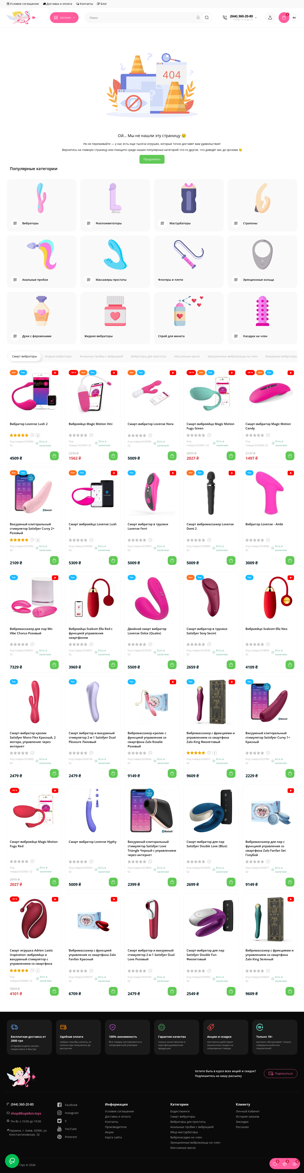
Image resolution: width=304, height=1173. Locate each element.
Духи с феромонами (37, 336)
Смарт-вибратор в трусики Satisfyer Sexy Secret (207, 631)
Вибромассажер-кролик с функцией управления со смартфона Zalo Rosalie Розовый (147, 739)
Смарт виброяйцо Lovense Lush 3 (93, 526)
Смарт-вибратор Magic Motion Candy (268, 426)
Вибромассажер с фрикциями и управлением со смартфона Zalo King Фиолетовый (211, 737)
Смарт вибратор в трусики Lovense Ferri (148, 526)
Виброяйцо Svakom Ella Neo (266, 629)
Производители (116, 1127)
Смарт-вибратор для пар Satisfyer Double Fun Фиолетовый (205, 954)
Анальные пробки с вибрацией (101, 356)
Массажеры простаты (111, 280)
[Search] (198, 17)
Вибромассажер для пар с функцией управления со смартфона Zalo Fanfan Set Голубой (265, 848)
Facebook (67, 1104)
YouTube (67, 1128)
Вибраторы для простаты (148, 356)
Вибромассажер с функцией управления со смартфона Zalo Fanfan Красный (92, 954)
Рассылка (242, 1127)
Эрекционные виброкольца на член (233, 356)
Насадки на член (255, 336)
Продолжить (152, 159)
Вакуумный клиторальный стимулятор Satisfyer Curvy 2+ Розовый (32, 528)
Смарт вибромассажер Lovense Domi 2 (210, 526)
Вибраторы (30, 223)
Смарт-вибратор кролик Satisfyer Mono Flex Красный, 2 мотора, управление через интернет (33, 739)
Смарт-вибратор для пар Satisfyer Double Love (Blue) (207, 844)
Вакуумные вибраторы (281, 356)
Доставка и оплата (57, 4)
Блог (102, 4)
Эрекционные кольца (258, 280)
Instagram (68, 1112)
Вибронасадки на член (186, 1137)
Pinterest (67, 1136)
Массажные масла (187, 356)
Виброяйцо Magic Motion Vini (90, 424)
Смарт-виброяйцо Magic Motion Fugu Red (34, 844)
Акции (109, 1132)
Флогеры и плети (170, 280)
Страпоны (250, 223)
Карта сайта (113, 1137)
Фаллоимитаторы (109, 223)
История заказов (247, 1116)
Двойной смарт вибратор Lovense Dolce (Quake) (147, 631)
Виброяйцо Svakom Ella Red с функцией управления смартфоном (90, 633)
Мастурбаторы (180, 223)
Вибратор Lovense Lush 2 (29, 424)
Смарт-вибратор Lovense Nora (151, 424)
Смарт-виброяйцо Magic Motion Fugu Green (210, 426)
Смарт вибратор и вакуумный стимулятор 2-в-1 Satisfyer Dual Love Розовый (151, 954)
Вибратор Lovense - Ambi (264, 524)
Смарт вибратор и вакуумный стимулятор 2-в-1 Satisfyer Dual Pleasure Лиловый (92, 737)
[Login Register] (270, 17)
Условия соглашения (23, 4)
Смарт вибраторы (24, 356)
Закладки (242, 1122)
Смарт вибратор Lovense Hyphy (92, 842)
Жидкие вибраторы (98, 336)
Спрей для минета (171, 336)
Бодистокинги (180, 1111)
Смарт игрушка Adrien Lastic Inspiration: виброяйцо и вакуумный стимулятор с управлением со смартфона (31, 956)
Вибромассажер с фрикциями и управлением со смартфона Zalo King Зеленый (269, 954)
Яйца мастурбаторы (184, 1132)
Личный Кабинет (248, 1111)
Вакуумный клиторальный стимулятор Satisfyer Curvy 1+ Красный (267, 737)
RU (294, 17)
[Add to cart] (54, 455)
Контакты (84, 4)
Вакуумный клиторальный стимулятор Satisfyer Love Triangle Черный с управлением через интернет (152, 848)
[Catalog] (64, 17)
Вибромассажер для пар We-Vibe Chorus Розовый (31, 631)
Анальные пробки (35, 280)
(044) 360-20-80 (241, 16)
